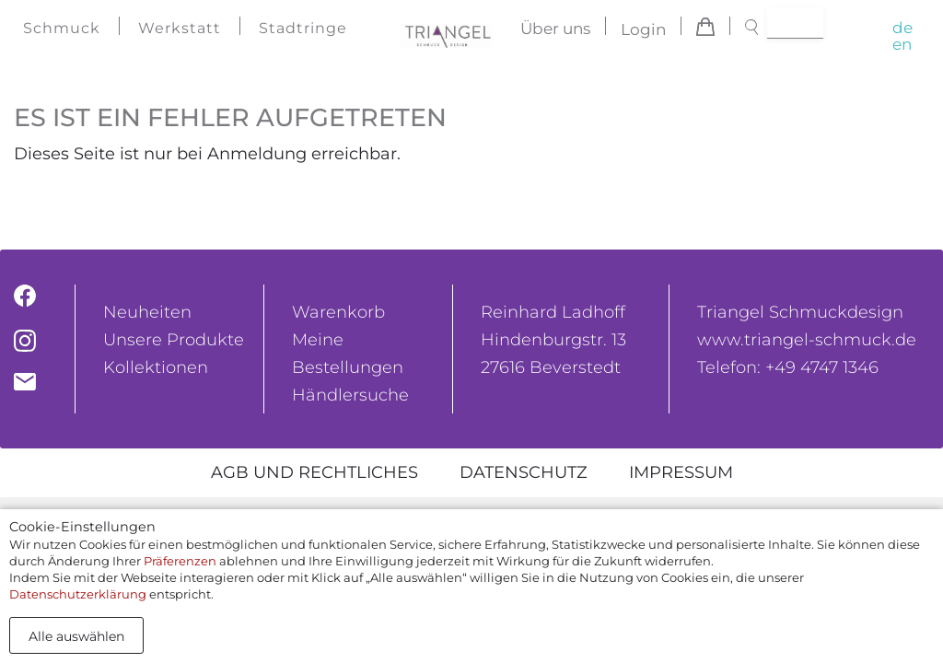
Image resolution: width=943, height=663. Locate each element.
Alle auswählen (76, 636)
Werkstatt (179, 28)
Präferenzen (180, 560)
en (902, 44)
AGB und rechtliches (314, 472)
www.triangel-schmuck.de (806, 340)
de (902, 27)
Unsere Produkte (173, 340)
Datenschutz (524, 472)
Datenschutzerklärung (77, 594)
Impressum (681, 472)
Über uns (555, 29)
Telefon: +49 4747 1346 (788, 367)
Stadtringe (303, 28)
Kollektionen (155, 367)
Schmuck (61, 28)
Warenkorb (338, 312)
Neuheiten (147, 312)
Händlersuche (350, 395)
